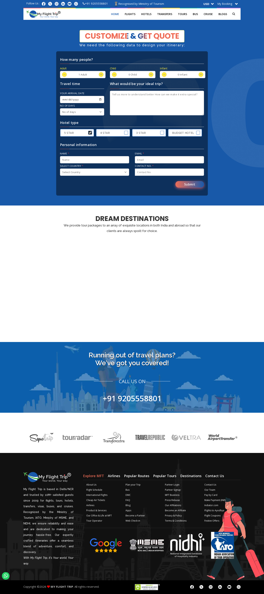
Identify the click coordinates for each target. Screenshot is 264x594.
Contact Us (210, 484)
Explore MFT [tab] (93, 476)
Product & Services (96, 510)
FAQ (128, 500)
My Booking (224, 4)
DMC (128, 495)
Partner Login (172, 484)
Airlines (90, 505)
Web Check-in (133, 520)
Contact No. (144, 166)
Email (139, 153)
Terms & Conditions (175, 520)
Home (115, 14)
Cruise (208, 14)
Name (64, 153)
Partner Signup (173, 489)
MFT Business (172, 495)
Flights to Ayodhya (214, 510)
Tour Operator (94, 520)
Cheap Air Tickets (95, 500)
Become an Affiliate (175, 510)
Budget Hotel (183, 133)
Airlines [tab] (114, 476)
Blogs (223, 14)
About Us (91, 484)
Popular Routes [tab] (136, 476)
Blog (128, 505)
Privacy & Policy (173, 515)
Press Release (172, 500)
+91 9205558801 (95, 3)
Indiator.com (211, 505)
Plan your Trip (133, 484)
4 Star (105, 133)
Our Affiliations (173, 505)
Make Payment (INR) (215, 500)
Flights (130, 14)
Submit (189, 184)
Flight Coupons (212, 515)
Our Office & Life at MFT (99, 515)
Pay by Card (210, 495)
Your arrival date (72, 93)
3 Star (141, 133)
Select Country (71, 166)
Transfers (164, 14)
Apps (128, 510)
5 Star (69, 133)
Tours (182, 14)
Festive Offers (211, 520)
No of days (67, 105)
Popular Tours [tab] (164, 476)
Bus (195, 14)
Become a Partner (135, 515)
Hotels (146, 14)
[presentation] (89, 185)
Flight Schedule (94, 489)
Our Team (209, 489)
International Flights (96, 495)
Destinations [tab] (191, 476)
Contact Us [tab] (214, 476)
